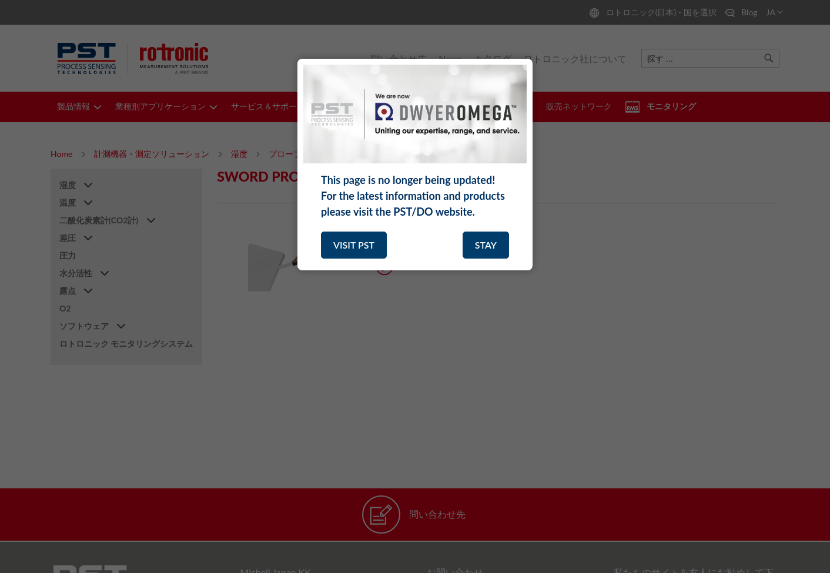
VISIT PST (353, 244)
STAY (486, 244)
